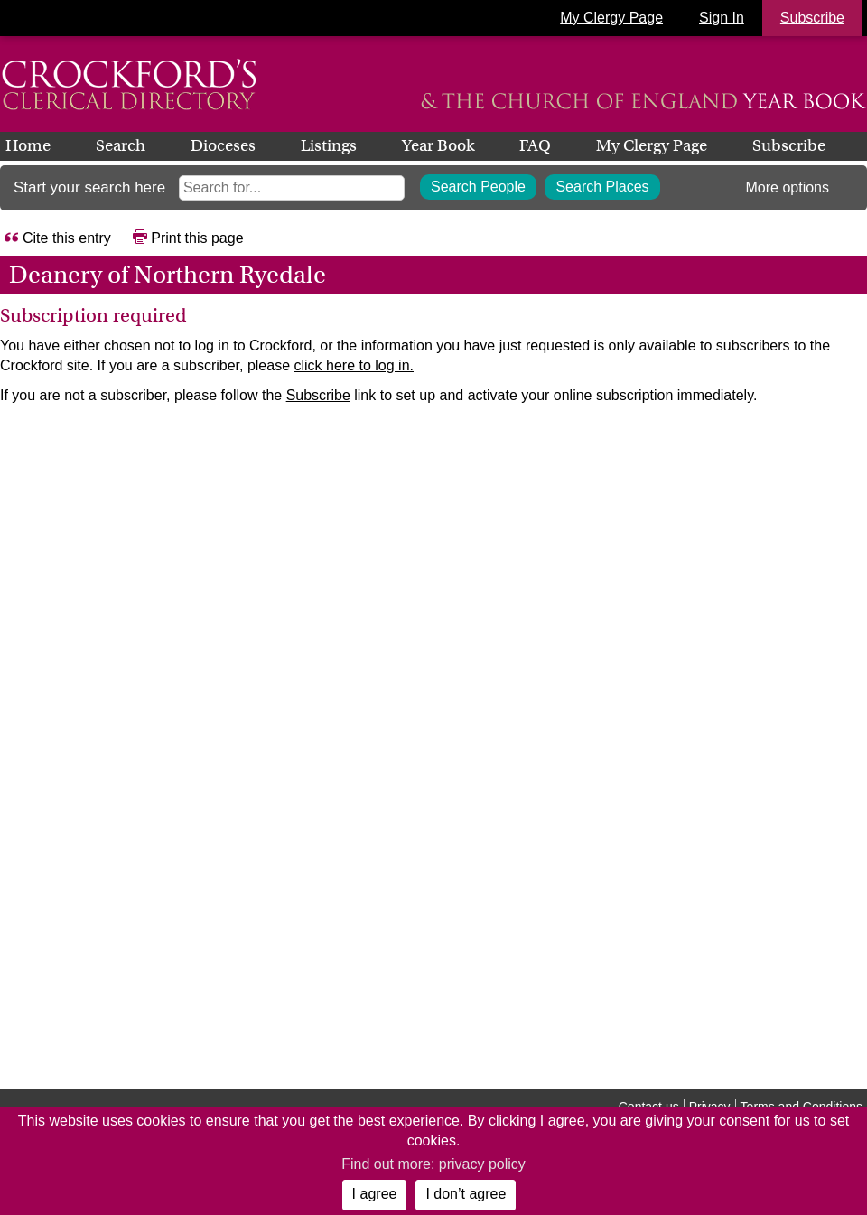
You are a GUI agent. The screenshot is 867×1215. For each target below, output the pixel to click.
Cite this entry (67, 238)
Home (28, 145)
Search (120, 145)
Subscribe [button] (812, 17)
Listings (329, 145)
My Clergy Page (611, 17)
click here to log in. (354, 365)
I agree (374, 1193)
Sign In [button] (721, 17)
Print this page (197, 238)
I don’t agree (465, 1193)
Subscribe (788, 145)
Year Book (438, 145)
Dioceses (223, 145)
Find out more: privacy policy (433, 1164)
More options (788, 187)
